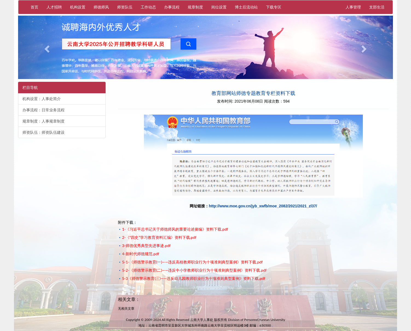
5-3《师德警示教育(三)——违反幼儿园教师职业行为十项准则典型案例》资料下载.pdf (193, 278)
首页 (34, 7)
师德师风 (101, 7)
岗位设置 (219, 7)
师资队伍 (124, 7)
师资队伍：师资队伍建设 (43, 132)
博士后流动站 (246, 7)
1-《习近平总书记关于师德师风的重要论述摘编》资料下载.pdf (175, 229)
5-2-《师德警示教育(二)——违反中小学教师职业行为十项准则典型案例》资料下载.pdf (194, 270)
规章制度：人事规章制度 (43, 121)
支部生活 (376, 7)
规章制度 (195, 7)
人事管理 (355, 6)
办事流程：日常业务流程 (43, 110)
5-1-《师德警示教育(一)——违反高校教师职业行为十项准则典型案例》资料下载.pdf (192, 262)
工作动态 (148, 7)
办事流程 (172, 7)
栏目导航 (30, 87)
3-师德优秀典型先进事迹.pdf (146, 245)
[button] (46, 47)
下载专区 (273, 7)
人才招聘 (54, 7)
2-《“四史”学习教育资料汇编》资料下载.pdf (159, 237)
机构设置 (77, 7)
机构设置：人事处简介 (41, 99)
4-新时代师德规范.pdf (140, 253)
